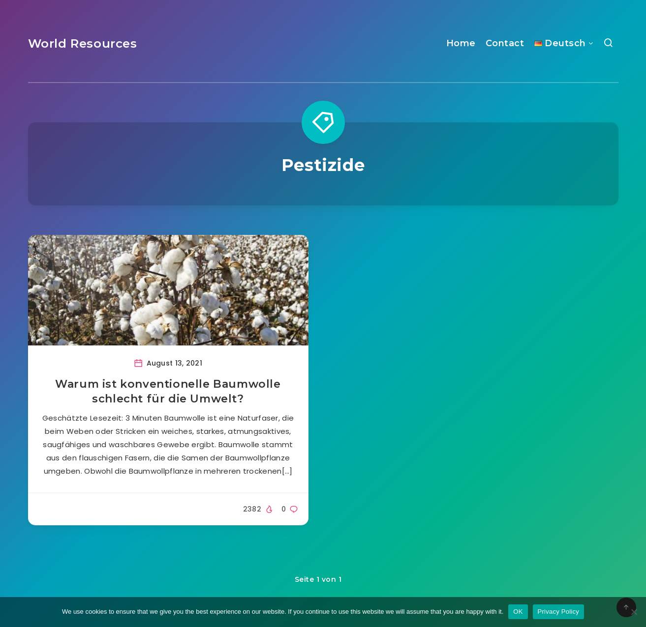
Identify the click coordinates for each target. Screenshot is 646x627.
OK (518, 611)
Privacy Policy (558, 611)
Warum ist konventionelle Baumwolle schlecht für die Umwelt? (167, 391)
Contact (505, 43)
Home (461, 43)
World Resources (82, 43)
